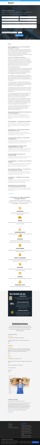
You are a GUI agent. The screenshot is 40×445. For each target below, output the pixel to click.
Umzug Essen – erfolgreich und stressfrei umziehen (18, 177)
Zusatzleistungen (15, 267)
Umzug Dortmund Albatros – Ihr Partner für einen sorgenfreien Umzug (19, 169)
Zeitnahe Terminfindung (15, 248)
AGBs (7, 29)
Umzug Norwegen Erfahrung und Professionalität (16, 154)
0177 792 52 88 (10, 411)
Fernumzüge (15, 220)
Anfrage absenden (19, 35)
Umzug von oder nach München (27, 429)
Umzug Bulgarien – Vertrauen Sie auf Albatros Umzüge (20, 161)
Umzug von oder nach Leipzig (26, 435)
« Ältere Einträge (10, 193)
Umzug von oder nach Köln (26, 428)
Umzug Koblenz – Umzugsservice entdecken (19, 121)
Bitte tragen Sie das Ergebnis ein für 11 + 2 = (9, 32)
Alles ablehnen (28, 442)
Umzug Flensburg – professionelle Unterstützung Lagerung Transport (17, 186)
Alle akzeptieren (35, 442)
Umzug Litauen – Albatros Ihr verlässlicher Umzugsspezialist (19, 138)
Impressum (10, 426)
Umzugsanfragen (20, 14)
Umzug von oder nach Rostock (26, 437)
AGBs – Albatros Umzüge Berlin (14, 427)
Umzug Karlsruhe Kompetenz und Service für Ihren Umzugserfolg (19, 112)
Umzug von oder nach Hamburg (27, 426)
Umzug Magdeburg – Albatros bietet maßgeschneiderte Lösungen (17, 146)
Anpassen (22, 442)
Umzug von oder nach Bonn (26, 431)
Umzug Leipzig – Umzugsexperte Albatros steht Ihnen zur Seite (19, 130)
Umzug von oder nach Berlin (26, 425)
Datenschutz (14, 29)
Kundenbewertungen (20, 323)
